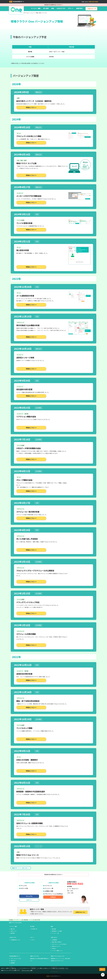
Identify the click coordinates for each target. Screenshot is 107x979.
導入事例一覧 (34, 929)
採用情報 (13, 963)
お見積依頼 (54, 940)
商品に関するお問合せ (57, 942)
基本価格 (54, 929)
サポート (70, 8)
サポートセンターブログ (16, 958)
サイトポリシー (17, 920)
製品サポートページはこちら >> (20, 868)
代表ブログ (13, 960)
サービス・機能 (35, 8)
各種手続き (79, 8)
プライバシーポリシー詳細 (27, 970)
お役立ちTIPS (61, 8)
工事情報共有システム (15, 940)
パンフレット (48, 885)
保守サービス (13, 931)
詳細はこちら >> (31, 107)
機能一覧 (13, 929)
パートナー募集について (57, 950)
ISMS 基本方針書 (36, 920)
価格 (52, 8)
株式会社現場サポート (15, 956)
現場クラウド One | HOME (15, 922)
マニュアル (24, 885)
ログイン (29, 900)
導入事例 (46, 8)
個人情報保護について (27, 920)
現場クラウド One (34, 956)
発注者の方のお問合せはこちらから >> (53, 5)
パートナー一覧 (49, 888)
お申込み (53, 897)
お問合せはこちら (80, 912)
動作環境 (13, 933)
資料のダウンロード (56, 946)
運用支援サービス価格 (57, 931)
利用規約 (11, 920)
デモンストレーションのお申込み (54, 894)
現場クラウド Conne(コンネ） (58, 956)
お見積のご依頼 (49, 891)
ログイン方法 (24, 888)
